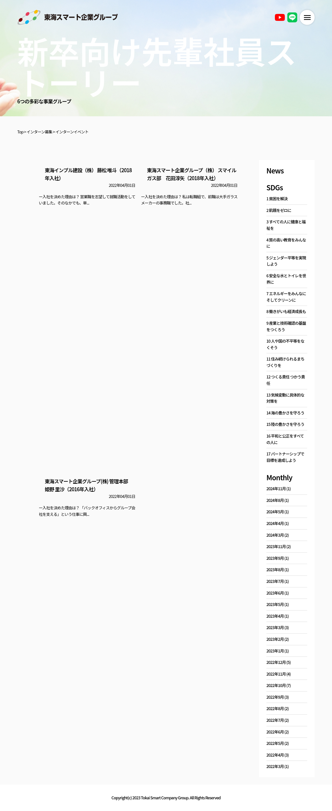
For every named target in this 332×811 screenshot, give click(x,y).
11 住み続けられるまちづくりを (285, 362)
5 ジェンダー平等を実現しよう (286, 261)
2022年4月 (275, 755)
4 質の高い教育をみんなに (286, 243)
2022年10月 (276, 685)
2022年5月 (275, 743)
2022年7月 (275, 720)
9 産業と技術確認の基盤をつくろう (286, 326)
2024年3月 (275, 535)
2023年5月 (275, 604)
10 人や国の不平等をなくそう (285, 344)
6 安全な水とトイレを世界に (286, 279)
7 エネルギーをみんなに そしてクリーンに (286, 296)
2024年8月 (275, 500)
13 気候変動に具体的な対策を (285, 398)
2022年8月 (275, 708)
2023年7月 (275, 581)
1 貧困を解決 (277, 199)
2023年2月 (275, 639)
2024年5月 (275, 512)
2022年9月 (275, 697)
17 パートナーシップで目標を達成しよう (285, 457)
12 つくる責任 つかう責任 (285, 380)
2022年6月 (275, 732)
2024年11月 (276, 488)
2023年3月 (275, 627)
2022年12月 (276, 662)
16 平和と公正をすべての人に (285, 439)
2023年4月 (275, 616)
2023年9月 (275, 558)
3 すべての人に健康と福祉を (286, 225)
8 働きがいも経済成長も (286, 311)
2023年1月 (275, 651)
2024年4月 (275, 523)
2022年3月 (275, 766)
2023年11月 (276, 546)
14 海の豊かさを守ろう (285, 413)
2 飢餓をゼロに (278, 210)
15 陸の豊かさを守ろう (285, 424)
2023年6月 (275, 593)
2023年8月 (275, 569)
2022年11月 (276, 674)
